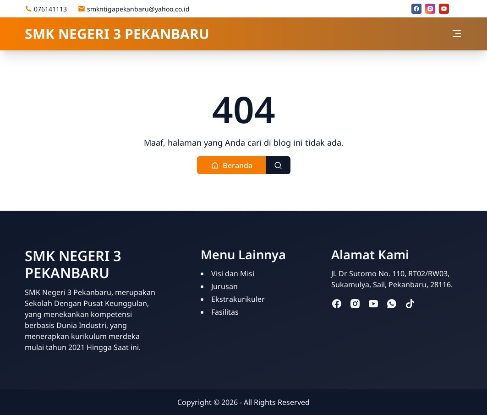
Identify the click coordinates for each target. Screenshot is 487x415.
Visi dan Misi (232, 273)
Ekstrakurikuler (238, 299)
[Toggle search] (278, 165)
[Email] (458, 9)
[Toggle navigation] (457, 33)
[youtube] (444, 9)
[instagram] (430, 9)
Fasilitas (225, 312)
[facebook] (416, 9)
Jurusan (224, 286)
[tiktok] (410, 303)
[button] (231, 165)
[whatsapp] (391, 303)
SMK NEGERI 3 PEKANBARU (117, 33)
